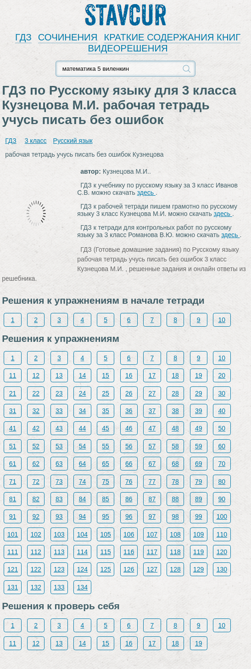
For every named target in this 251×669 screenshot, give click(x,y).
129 (198, 569)
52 (35, 446)
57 (152, 446)
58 (175, 446)
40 (222, 410)
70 (222, 463)
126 (128, 569)
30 (222, 393)
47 (152, 428)
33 (59, 410)
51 (13, 446)
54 (82, 446)
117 (152, 552)
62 (35, 463)
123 (59, 569)
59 (198, 446)
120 (222, 552)
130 (222, 569)
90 (222, 499)
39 (198, 410)
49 (198, 428)
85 (105, 499)
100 (222, 516)
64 (82, 463)
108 (175, 534)
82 (35, 499)
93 (59, 516)
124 (82, 569)
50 (222, 428)
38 (175, 410)
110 (222, 534)
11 (13, 375)
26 (129, 393)
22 (35, 393)
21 (13, 393)
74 (82, 481)
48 (175, 428)
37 (152, 410)
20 (222, 375)
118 (175, 552)
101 (12, 534)
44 (82, 428)
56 (129, 446)
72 (35, 481)
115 (105, 552)
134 (82, 587)
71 (13, 481)
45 (105, 428)
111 (12, 552)
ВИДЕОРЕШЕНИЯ (127, 48)
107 (152, 534)
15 (105, 375)
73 (59, 481)
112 (36, 552)
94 (82, 516)
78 (175, 481)
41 (13, 428)
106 (128, 534)
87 (152, 499)
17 (152, 375)
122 (36, 569)
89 (198, 499)
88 (175, 499)
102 (36, 534)
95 (105, 516)
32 (35, 410)
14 (82, 375)
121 (12, 569)
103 (59, 534)
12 (35, 375)
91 (13, 516)
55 (105, 446)
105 (105, 534)
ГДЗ (23, 37)
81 (13, 499)
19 (198, 375)
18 (175, 375)
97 (152, 516)
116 (128, 552)
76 (129, 481)
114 (82, 552)
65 (105, 463)
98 (175, 516)
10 (222, 319)
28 (175, 393)
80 (222, 481)
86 (129, 499)
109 (198, 534)
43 (59, 428)
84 (82, 499)
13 (59, 375)
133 (59, 587)
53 (59, 446)
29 (198, 393)
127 (152, 569)
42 (35, 428)
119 (198, 552)
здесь (146, 192)
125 (105, 569)
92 (35, 516)
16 (129, 375)
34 (82, 410)
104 (82, 534)
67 (152, 463)
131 (12, 587)
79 (198, 481)
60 (222, 446)
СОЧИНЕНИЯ (68, 37)
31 (13, 410)
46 (129, 428)
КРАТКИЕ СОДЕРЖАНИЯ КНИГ (172, 37)
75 (105, 481)
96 (129, 516)
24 (82, 393)
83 (59, 499)
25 (105, 393)
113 (59, 552)
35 (105, 410)
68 (175, 463)
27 (152, 393)
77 (152, 481)
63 (59, 463)
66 (129, 463)
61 (13, 463)
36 (129, 410)
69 (198, 463)
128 (175, 569)
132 (36, 587)
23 (59, 393)
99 (198, 516)
